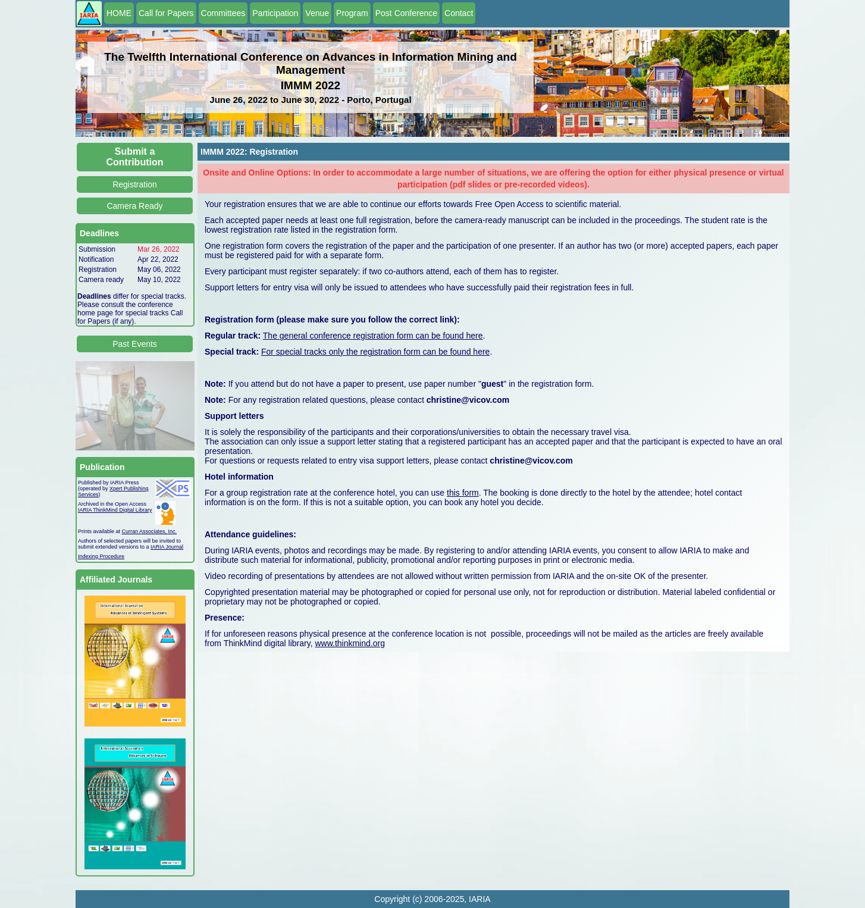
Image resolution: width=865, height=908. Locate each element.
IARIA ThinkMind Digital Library (115, 510)
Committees (223, 13)
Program (352, 13)
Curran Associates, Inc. (149, 531)
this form (463, 492)
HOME (118, 13)
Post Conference (406, 13)
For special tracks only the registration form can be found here (375, 351)
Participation (275, 13)
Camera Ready (134, 206)
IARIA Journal (167, 547)
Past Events (134, 344)
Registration (134, 184)
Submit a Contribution (135, 156)
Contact (458, 13)
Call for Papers (166, 13)
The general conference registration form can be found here (373, 335)
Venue (317, 13)
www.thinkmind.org (350, 643)
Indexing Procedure (101, 556)
